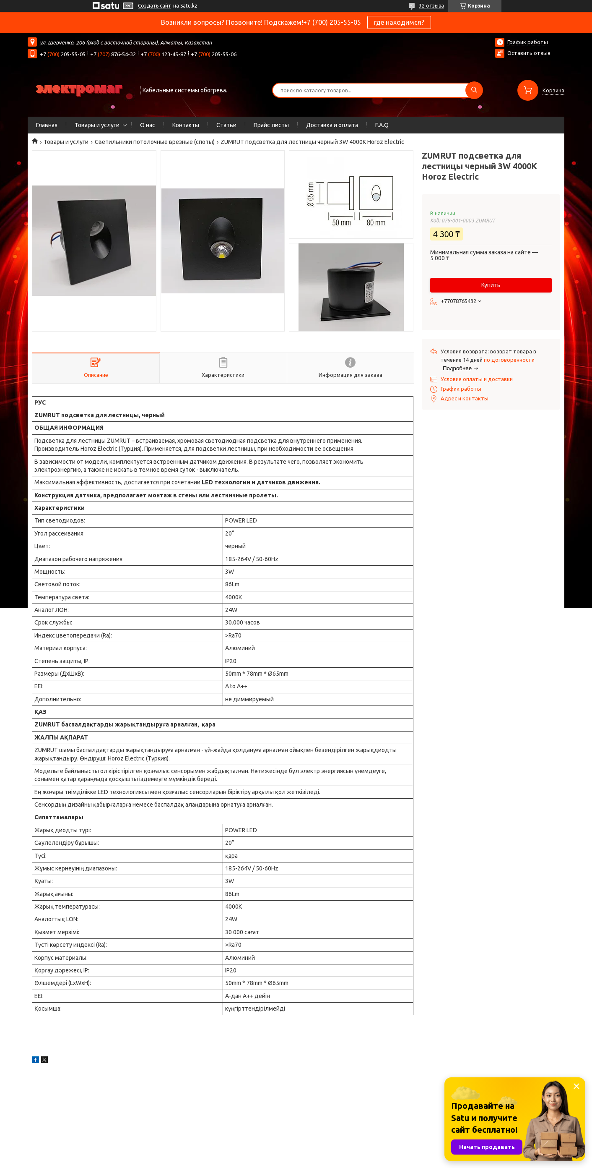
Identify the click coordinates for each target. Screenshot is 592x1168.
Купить (491, 285)
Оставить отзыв (528, 53)
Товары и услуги (97, 125)
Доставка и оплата (332, 125)
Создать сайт (154, 5)
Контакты (185, 125)
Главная (46, 125)
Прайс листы (271, 125)
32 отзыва (431, 5)
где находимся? (399, 22)
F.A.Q (382, 125)
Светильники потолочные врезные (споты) (155, 141)
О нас (147, 125)
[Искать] (474, 90)
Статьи (226, 125)
